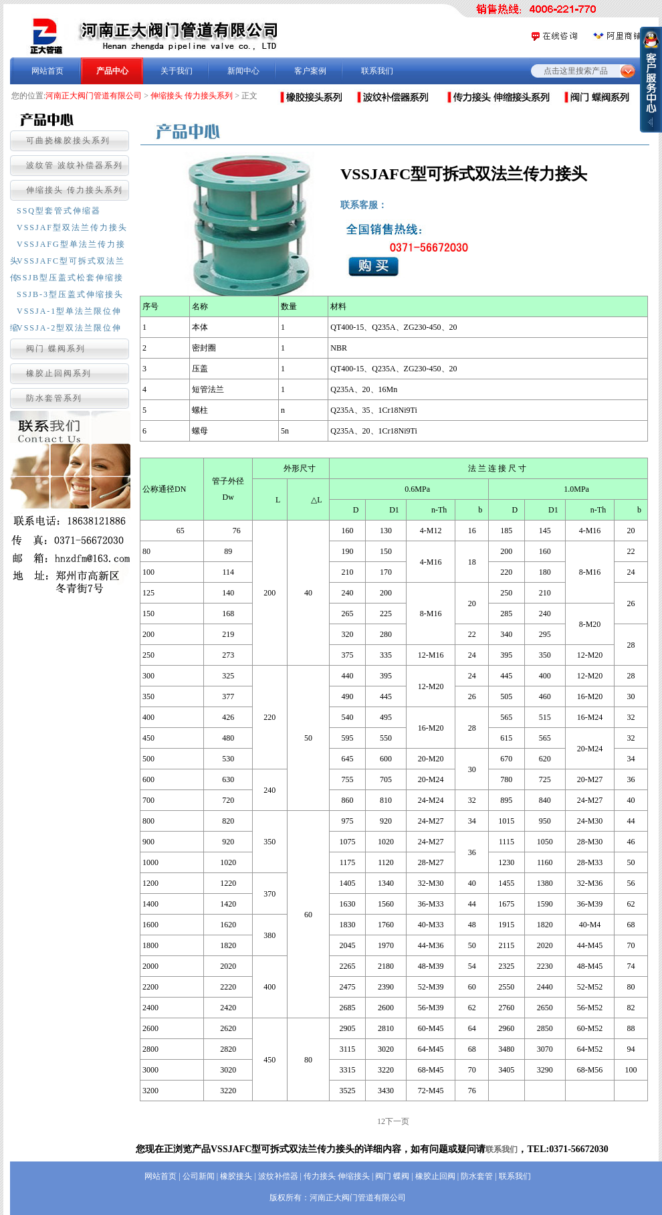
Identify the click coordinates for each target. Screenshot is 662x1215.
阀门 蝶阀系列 (56, 348)
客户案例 (310, 71)
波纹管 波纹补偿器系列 (74, 165)
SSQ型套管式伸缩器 (59, 210)
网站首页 (47, 71)
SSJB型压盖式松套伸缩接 (70, 277)
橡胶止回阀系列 (59, 373)
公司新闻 (199, 1176)
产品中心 (112, 71)
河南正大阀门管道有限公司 (93, 95)
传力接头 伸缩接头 (337, 1176)
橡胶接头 (236, 1176)
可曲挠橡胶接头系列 (68, 140)
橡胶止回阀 (435, 1176)
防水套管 (477, 1176)
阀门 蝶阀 (392, 1176)
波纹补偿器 (278, 1176)
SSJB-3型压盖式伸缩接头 (70, 294)
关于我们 (176, 71)
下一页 (397, 1121)
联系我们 (377, 71)
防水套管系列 (54, 398)
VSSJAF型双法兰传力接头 (72, 227)
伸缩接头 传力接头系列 (191, 95)
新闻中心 (243, 71)
